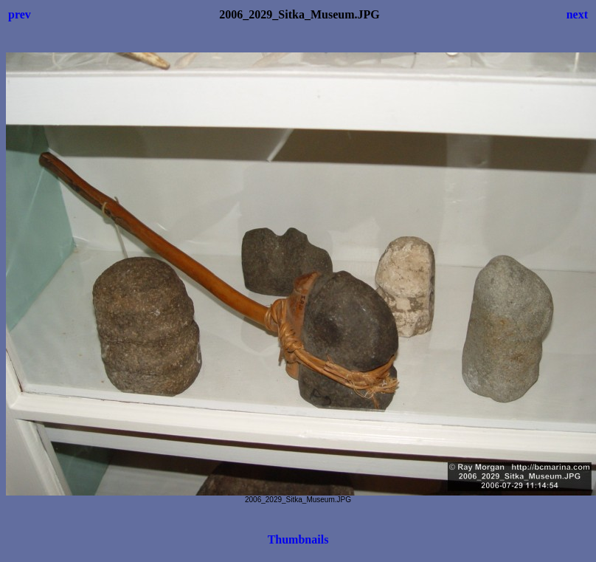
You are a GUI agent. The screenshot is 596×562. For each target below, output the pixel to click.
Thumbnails (298, 539)
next (577, 14)
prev (19, 14)
